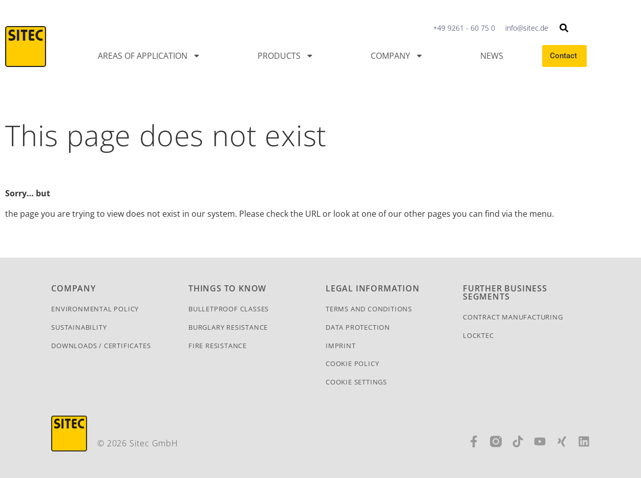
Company (397, 55)
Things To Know (227, 288)
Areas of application (149, 55)
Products (286, 55)
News (491, 55)
